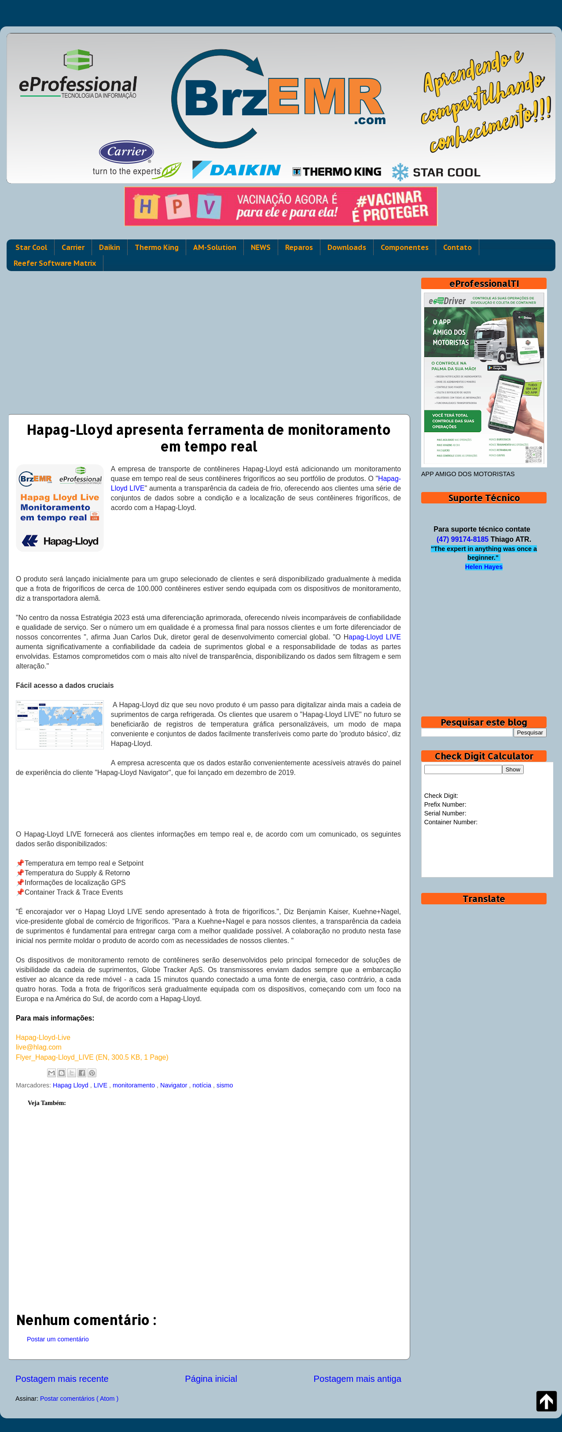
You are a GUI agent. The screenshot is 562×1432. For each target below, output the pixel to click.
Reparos (299, 247)
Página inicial (211, 1379)
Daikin (109, 247)
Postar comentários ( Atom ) (79, 1398)
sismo (225, 1085)
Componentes (405, 247)
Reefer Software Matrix (55, 263)
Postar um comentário (58, 1339)
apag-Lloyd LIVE (375, 637)
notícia (203, 1085)
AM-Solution (214, 247)
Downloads (346, 247)
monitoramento (135, 1085)
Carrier (73, 247)
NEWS (261, 247)
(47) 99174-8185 (463, 539)
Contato (457, 247)
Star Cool (31, 247)
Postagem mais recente (62, 1379)
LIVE (101, 1085)
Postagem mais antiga (357, 1379)
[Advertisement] (208, 339)
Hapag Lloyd (71, 1085)
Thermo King (157, 247)
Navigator (174, 1085)
